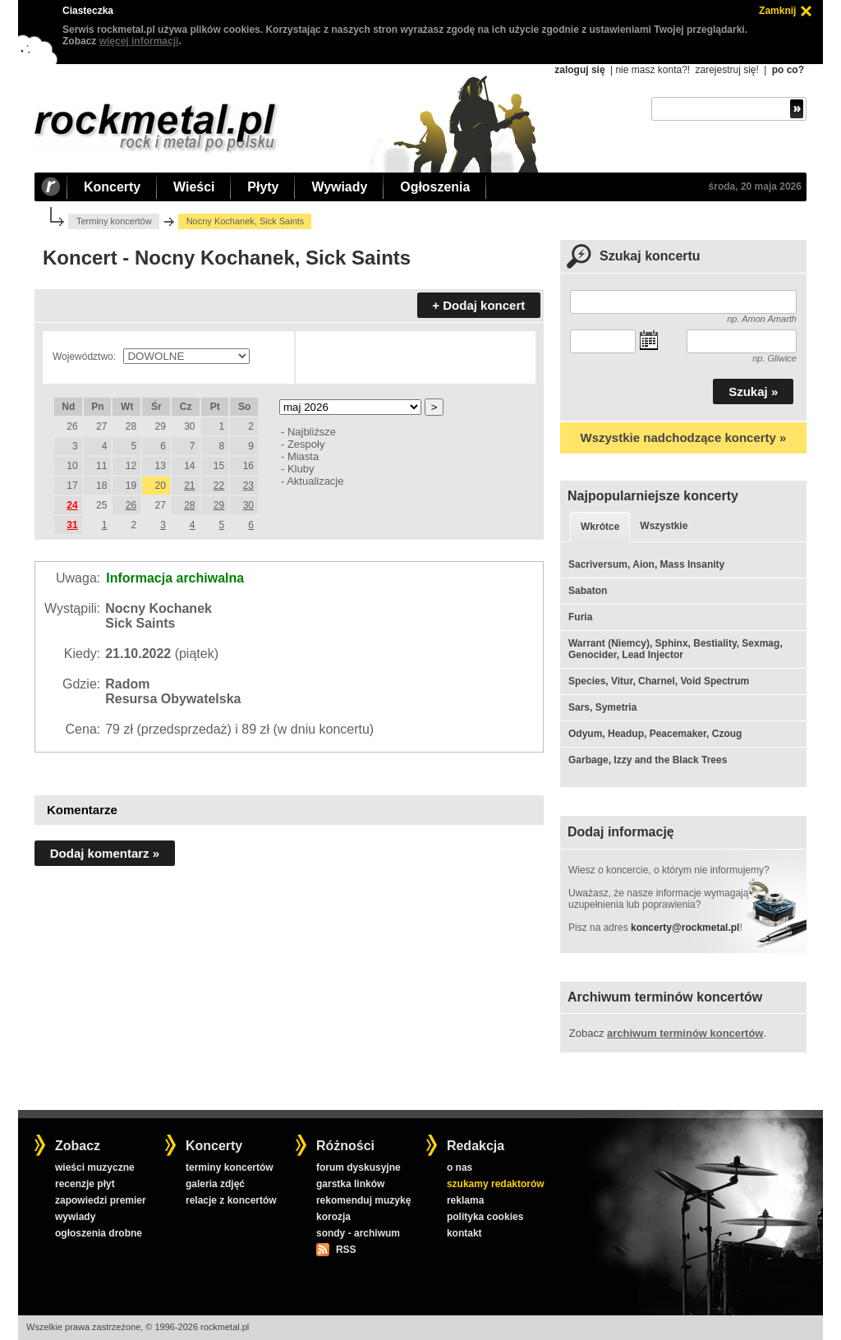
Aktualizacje (315, 481)
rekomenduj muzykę (363, 1200)
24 (72, 505)
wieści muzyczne (95, 1167)
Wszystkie (663, 526)
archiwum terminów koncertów (685, 1033)
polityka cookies (485, 1217)
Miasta (303, 456)
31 (72, 525)
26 (131, 505)
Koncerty (112, 187)
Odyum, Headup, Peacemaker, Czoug (655, 733)
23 (248, 485)
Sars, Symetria (602, 707)
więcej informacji (139, 41)
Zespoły (305, 444)
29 (219, 505)
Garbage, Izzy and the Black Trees (647, 760)
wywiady (75, 1217)
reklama (465, 1200)
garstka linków (350, 1184)
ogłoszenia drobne (98, 1233)
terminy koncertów (229, 1167)
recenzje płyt (85, 1184)
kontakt (464, 1233)
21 (189, 485)
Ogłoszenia (435, 187)
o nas (459, 1167)
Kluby (300, 469)
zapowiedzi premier (100, 1200)
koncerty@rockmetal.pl (685, 927)
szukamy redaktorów (496, 1184)
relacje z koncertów (231, 1200)
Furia (580, 617)
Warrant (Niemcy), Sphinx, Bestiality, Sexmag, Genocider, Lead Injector (675, 649)
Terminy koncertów (114, 221)
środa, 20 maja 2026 (755, 186)
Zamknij (777, 10)
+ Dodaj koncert (478, 305)
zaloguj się (579, 70)
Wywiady (339, 187)
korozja (333, 1217)
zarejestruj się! (726, 70)
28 (189, 505)
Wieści (193, 187)
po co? (788, 70)
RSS (346, 1249)
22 (219, 485)
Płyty (262, 187)
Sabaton (587, 590)
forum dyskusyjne (358, 1167)
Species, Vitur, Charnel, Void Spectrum (658, 681)
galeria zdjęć (215, 1184)
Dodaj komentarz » (104, 853)
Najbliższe (311, 432)
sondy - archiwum (358, 1233)
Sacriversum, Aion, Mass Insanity (646, 564)
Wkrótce (600, 526)
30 (248, 505)
